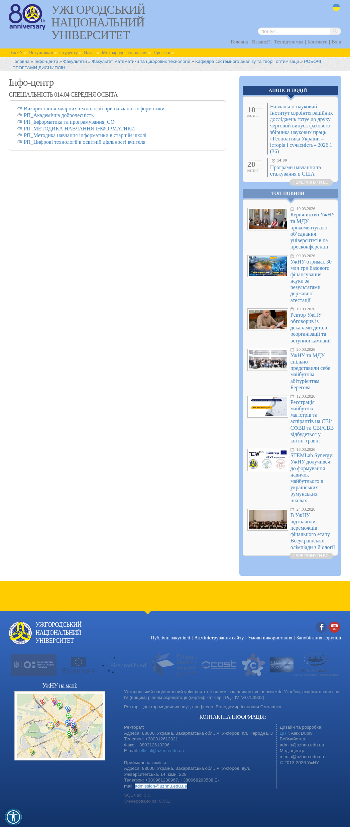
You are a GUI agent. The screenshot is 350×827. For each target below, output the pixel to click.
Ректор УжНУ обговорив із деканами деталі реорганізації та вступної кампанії (310, 327)
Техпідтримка (288, 41)
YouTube (334, 627)
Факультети (75, 61)
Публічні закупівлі (170, 637)
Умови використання (270, 637)
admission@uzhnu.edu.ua (161, 786)
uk (336, 7)
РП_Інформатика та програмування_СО (69, 122)
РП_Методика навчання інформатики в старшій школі (85, 135)
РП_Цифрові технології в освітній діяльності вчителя (84, 142)
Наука (90, 52)
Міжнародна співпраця (125, 52)
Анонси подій (288, 90)
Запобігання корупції (319, 637)
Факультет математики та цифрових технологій (141, 61)
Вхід (336, 41)
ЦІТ (283, 733)
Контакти (318, 41)
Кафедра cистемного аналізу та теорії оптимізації (247, 61)
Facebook (321, 627)
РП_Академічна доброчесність (59, 115)
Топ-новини (288, 193)
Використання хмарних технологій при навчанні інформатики (94, 108)
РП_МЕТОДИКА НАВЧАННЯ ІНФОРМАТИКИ (79, 128)
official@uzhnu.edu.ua (161, 750)
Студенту (69, 52)
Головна (239, 41)
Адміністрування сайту (219, 637)
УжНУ (16, 52)
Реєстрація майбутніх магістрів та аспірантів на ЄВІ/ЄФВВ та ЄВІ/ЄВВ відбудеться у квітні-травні (312, 421)
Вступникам (41, 52)
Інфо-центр (46, 61)
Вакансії (261, 41)
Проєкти (161, 52)
